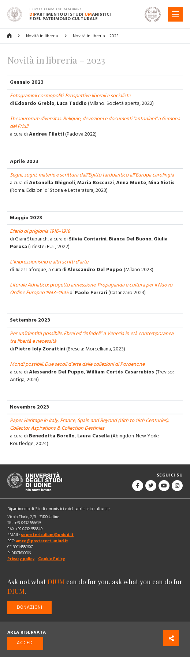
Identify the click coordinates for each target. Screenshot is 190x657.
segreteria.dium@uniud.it (47, 535)
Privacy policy (20, 559)
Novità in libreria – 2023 (96, 36)
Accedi (25, 643)
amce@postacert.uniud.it (42, 541)
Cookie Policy (51, 559)
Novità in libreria (42, 36)
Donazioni (29, 607)
